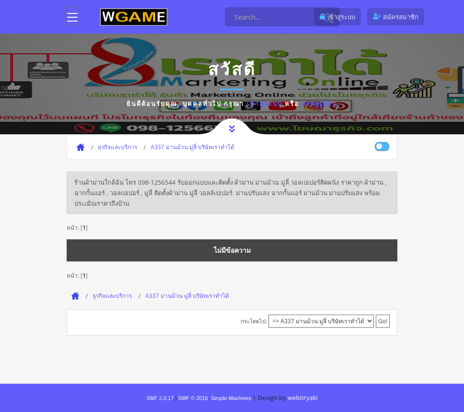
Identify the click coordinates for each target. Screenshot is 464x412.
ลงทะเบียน (319, 103)
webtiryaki (302, 397)
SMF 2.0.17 (160, 398)
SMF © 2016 (193, 398)
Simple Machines (231, 398)
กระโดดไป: (254, 321)
